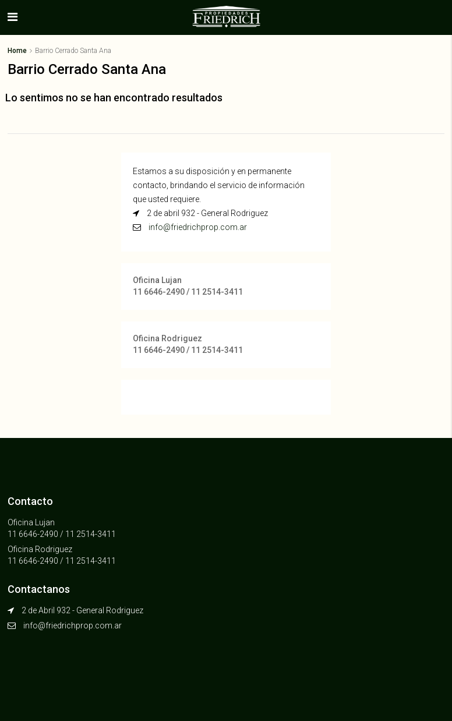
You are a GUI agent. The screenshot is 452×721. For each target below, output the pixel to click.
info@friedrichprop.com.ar (198, 227)
